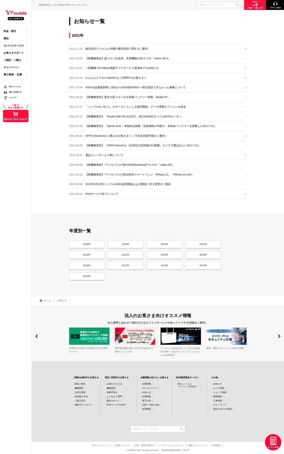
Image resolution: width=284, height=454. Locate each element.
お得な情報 (80, 392)
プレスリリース (149, 388)
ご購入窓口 (80, 401)
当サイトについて (100, 445)
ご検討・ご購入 (12, 60)
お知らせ (146, 392)
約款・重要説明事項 (144, 445)
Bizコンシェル (188, 385)
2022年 (87, 254)
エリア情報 (218, 388)
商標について (122, 445)
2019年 (203, 254)
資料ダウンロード (83, 405)
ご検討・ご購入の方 (255, 5)
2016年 (164, 265)
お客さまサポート (14, 52)
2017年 (125, 265)
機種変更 (79, 388)
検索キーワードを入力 (182, 429)
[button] (36, 336)
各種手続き (112, 392)
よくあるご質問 (114, 396)
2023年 (203, 244)
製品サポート (113, 401)
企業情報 (146, 384)
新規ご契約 (80, 384)
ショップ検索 (219, 392)
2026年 (87, 244)
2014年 (87, 276)
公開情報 (146, 396)
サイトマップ (219, 405)
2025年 (125, 244)
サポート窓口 (275, 5)
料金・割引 (10, 31)
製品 (6, 38)
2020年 (164, 254)
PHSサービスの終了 (116, 405)
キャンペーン (11, 67)
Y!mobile (16, 15)
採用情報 (146, 409)
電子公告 (146, 401)
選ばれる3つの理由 (222, 409)
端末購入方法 (81, 396)
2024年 (164, 244)
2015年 (203, 265)
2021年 (125, 254)
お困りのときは (114, 384)
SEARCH (237, 4)
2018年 (87, 265)
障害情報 (217, 396)
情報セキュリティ (196, 445)
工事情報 (217, 401)
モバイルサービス (14, 45)
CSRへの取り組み (151, 405)
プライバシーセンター (171, 445)
